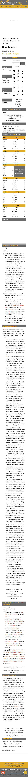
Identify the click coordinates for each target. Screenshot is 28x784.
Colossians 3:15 (17, 528)
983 (9, 126)
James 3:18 (10, 369)
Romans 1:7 (12, 557)
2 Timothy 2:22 (18, 380)
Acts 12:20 (16, 350)
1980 (4, 128)
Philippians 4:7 (16, 530)
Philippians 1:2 (9, 562)
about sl (11, 766)
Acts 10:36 (12, 477)
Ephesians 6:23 (18, 561)
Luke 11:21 (16, 403)
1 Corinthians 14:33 (16, 389)
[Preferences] (26, 6)
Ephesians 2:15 (16, 378)
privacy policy (17, 763)
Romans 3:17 (8, 372)
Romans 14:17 (11, 359)
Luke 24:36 (18, 541)
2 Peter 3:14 (18, 495)
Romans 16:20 (16, 550)
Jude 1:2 (17, 571)
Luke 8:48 (16, 407)
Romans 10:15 (19, 513)
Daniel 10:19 (8, 438)
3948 (4, 130)
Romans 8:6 (9, 488)
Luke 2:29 (11, 427)
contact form (14, 772)
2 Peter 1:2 (18, 570)
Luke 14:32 (18, 348)
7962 (4, 132)
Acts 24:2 (16, 343)
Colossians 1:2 (15, 562)
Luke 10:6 (13, 451)
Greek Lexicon (14, 41)
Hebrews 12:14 (18, 381)
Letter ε (5, 43)
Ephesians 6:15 (19, 517)
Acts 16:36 (11, 418)
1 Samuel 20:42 (15, 413)
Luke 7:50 (11, 407)
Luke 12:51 (19, 358)
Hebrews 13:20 (9, 553)
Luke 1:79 (15, 471)
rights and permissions (10, 765)
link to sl (17, 766)
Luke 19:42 (13, 396)
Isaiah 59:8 (16, 372)
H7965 (12, 609)
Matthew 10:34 (13, 358)
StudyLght (9, 3)
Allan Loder (21, 735)
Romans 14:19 (16, 383)
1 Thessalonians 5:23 (19, 552)
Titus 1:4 (13, 568)
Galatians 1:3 (15, 559)
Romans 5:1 (10, 506)
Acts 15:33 (21, 424)
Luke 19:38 (12, 475)
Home (5, 38)
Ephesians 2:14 (9, 365)
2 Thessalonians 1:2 (18, 564)
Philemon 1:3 (19, 568)
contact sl (20, 765)
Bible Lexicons (14, 38)
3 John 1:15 (10, 571)
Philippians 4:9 (11, 552)
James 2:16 (8, 420)
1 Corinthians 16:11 (12, 431)
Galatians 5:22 (9, 361)
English (5, 41)
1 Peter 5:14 (13, 570)
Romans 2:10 (20, 584)
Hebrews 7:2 (19, 396)
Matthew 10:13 (18, 455)
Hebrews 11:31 (20, 374)
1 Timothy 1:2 (17, 566)
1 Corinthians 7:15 (19, 359)
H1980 (9, 639)
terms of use (8, 763)
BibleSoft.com (14, 598)
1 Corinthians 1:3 (18, 557)
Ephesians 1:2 (11, 561)
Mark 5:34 (12, 405)
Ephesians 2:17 (15, 361)
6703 (16, 130)
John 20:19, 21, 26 (19, 543)
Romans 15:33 (9, 550)
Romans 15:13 (9, 499)
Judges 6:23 (20, 436)
